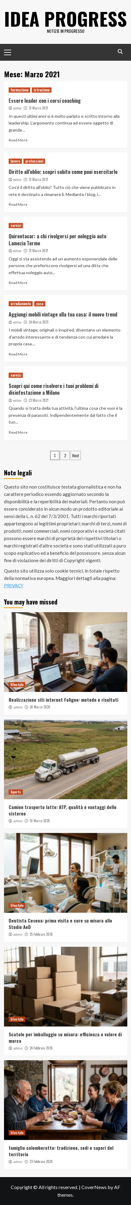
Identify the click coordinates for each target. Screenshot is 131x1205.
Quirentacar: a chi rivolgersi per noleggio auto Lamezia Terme (57, 239)
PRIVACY (13, 585)
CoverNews (94, 1187)
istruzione (42, 89)
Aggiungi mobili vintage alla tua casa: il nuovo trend (63, 314)
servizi (15, 225)
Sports (15, 791)
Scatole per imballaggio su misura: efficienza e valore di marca (65, 1037)
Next (75, 455)
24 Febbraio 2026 (41, 1048)
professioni (34, 161)
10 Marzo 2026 (40, 820)
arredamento (20, 303)
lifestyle (16, 684)
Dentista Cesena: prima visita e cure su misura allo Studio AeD (60, 923)
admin (18, 707)
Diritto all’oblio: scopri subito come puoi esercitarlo (63, 171)
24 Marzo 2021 (38, 322)
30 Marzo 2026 (40, 706)
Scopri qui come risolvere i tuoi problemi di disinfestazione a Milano (53, 389)
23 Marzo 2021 (38, 400)
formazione (19, 89)
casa (39, 303)
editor (17, 108)
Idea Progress (65, 18)
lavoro (15, 161)
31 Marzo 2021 (38, 108)
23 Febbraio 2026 (41, 1161)
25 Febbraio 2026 (41, 934)
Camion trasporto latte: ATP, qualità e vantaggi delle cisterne (63, 810)
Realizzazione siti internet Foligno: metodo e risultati (63, 699)
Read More (18, 140)
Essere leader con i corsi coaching (45, 100)
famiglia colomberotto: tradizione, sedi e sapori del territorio (61, 1150)
